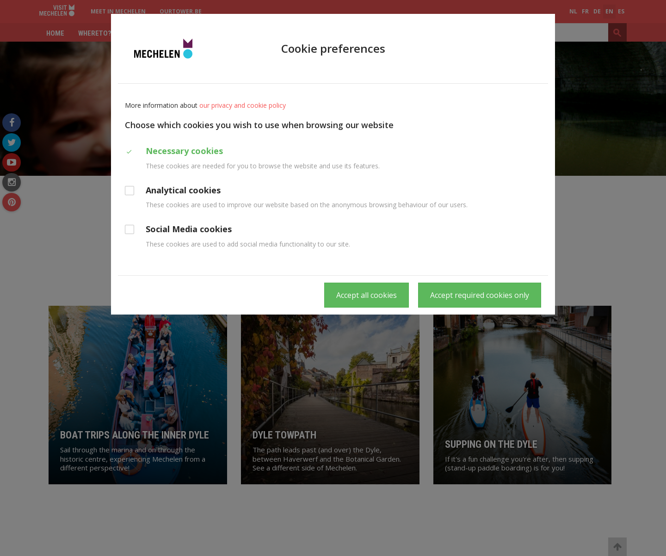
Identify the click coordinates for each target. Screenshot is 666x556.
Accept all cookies (366, 295)
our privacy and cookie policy (242, 105)
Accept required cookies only (479, 295)
